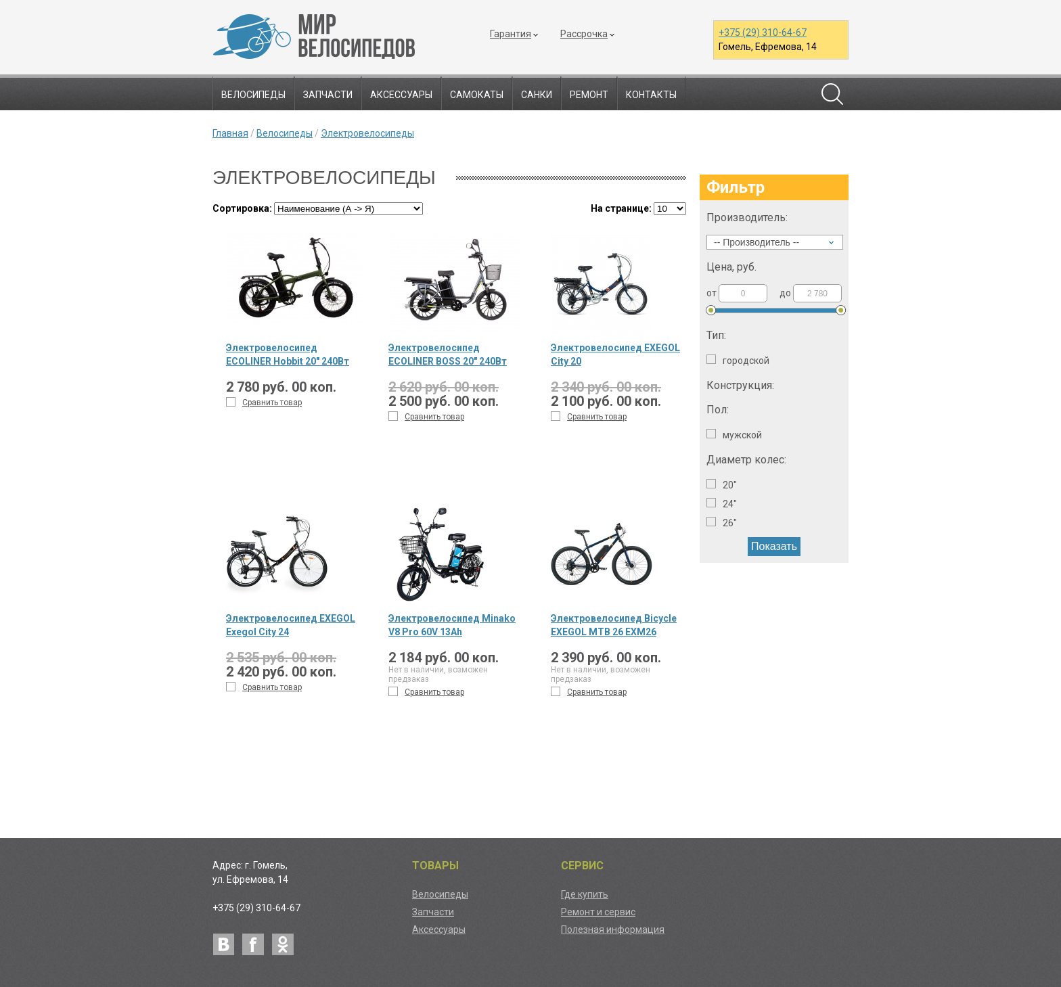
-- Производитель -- (756, 242)
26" (721, 522)
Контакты (651, 94)
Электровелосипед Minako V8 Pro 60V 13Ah (452, 625)
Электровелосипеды (367, 133)
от (736, 293)
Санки (536, 94)
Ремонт (589, 94)
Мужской (734, 434)
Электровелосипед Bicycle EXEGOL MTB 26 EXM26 (614, 625)
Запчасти (328, 94)
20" (721, 484)
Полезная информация (612, 929)
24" (721, 503)
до (811, 293)
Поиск (832, 94)
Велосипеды (253, 94)
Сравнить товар (264, 402)
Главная (230, 133)
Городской (737, 360)
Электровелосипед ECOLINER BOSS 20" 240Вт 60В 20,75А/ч (447, 355)
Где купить (584, 894)
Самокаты (476, 94)
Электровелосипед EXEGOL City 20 (615, 354)
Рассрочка (584, 33)
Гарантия (510, 33)
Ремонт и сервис (598, 911)
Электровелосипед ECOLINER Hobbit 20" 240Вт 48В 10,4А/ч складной (287, 355)
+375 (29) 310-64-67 (763, 32)
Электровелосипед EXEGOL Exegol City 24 (290, 625)
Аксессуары (401, 94)
